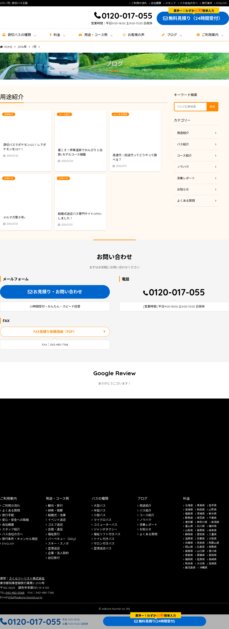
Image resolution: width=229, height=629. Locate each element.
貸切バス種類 (19, 35)
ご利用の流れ (139, 3)
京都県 (201, 538)
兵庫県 (189, 542)
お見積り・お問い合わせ (57, 291)
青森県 (201, 505)
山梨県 (189, 530)
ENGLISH (221, 3)
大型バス (100, 506)
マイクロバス (103, 520)
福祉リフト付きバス (107, 534)
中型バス (100, 510)
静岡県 (189, 534)
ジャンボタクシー (105, 529)
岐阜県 (213, 530)
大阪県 (213, 538)
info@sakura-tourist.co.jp (25, 597)
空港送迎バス (103, 548)
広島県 (201, 546)
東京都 (189, 522)
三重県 (213, 534)
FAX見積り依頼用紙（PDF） (55, 332)
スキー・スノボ (58, 543)
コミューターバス (105, 525)
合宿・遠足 (55, 529)
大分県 (201, 563)
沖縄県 (203, 567)
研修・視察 (55, 510)
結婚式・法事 (57, 515)
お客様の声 (136, 35)
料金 (57, 35)
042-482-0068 (15, 593)
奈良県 (201, 542)
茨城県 (201, 513)
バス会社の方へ (189, 3)
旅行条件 (207, 3)
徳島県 (189, 555)
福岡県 (189, 559)
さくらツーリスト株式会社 (27, 578)
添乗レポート (186, 178)
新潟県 (215, 522)
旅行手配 (8, 515)
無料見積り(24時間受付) (157, 621)
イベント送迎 (57, 520)
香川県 (213, 551)
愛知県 (201, 534)
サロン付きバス (104, 543)
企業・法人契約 (58, 553)
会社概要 (156, 3)
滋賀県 (189, 538)
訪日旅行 (54, 558)
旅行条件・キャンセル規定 (20, 539)
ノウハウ (183, 167)
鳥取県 (213, 546)
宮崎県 (213, 563)
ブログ (172, 35)
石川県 (201, 526)
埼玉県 (201, 517)
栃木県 (213, 513)
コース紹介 (184, 155)
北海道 (189, 505)
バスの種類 (100, 498)
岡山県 (189, 546)
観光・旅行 (55, 506)
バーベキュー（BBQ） (63, 539)
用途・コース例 (57, 498)
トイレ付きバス (104, 539)
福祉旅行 (54, 534)
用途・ (96, 35)
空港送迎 (54, 548)
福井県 (213, 526)
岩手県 (213, 505)
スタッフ (170, 3)
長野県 (201, 530)
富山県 (189, 526)
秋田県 (201, 509)
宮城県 (189, 509)
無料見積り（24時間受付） (196, 18)
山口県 (201, 551)
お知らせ (183, 189)
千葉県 (213, 517)
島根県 (189, 551)
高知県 (213, 555)
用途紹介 (183, 133)
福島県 (189, 513)
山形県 (213, 509)
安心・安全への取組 (15, 520)
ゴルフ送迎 (55, 525)
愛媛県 (201, 555)
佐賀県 (201, 559)
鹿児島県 (190, 567)
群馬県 (189, 517)
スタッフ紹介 (11, 529)
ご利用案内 (210, 35)
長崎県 (213, 559)
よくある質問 (186, 201)
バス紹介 (183, 144)
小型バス (100, 515)
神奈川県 (202, 522)
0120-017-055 (127, 16)
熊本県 (189, 563)
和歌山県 (214, 542)
